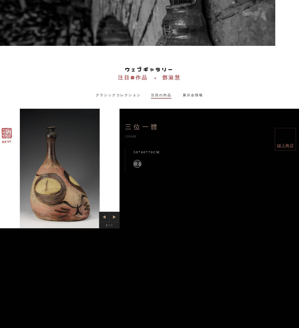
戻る (137, 164)
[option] (60, 168)
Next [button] (114, 216)
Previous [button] (104, 217)
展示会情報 (193, 95)
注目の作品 (161, 95)
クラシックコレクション (118, 95)
